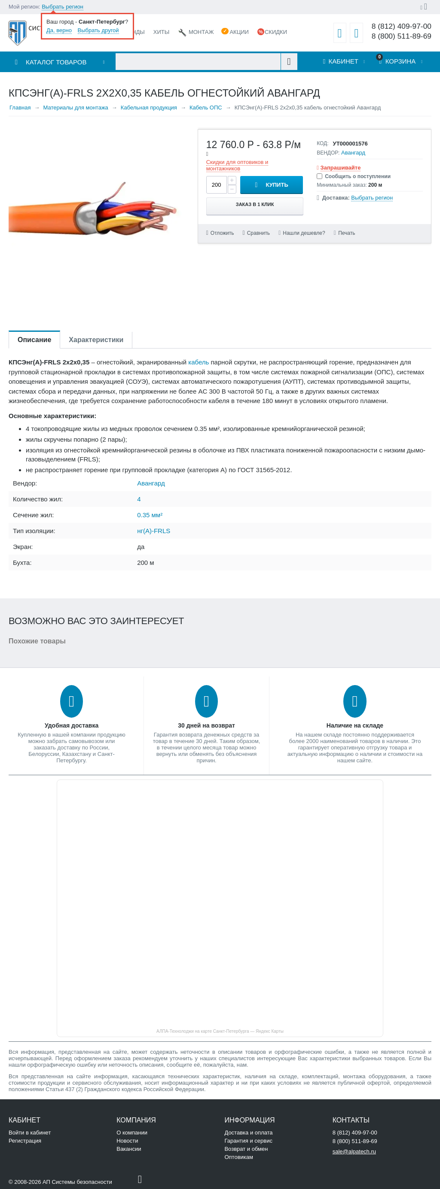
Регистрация (25, 1140)
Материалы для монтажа (75, 107)
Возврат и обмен (246, 1149)
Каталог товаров (56, 62)
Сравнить (258, 233)
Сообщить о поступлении (354, 176)
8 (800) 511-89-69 (401, 36)
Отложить (222, 233)
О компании (131, 1132)
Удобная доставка (71, 725)
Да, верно (59, 30)
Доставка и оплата (248, 1132)
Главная (20, 107)
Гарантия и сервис (248, 1140)
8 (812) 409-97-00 (401, 26)
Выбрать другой (98, 30)
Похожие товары (37, 641)
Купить (277, 185)
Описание (34, 339)
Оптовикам (238, 1157)
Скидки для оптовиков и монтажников (237, 165)
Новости (127, 1140)
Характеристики (96, 339)
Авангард (353, 152)
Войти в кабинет (30, 1132)
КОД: (322, 143)
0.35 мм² (149, 515)
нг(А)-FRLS (153, 530)
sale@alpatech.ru (354, 1151)
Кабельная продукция (149, 107)
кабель (198, 362)
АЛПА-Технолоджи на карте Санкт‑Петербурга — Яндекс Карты (220, 1031)
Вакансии (128, 1149)
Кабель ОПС (205, 107)
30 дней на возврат (206, 725)
